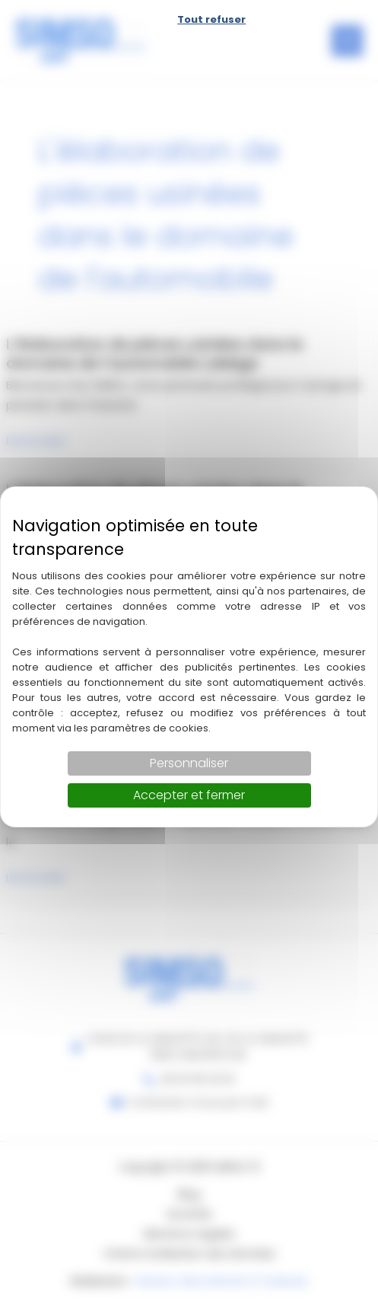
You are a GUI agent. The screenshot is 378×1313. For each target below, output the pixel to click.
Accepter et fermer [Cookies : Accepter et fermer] (189, 795)
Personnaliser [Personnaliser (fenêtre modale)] (189, 763)
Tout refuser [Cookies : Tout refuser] (211, 19)
